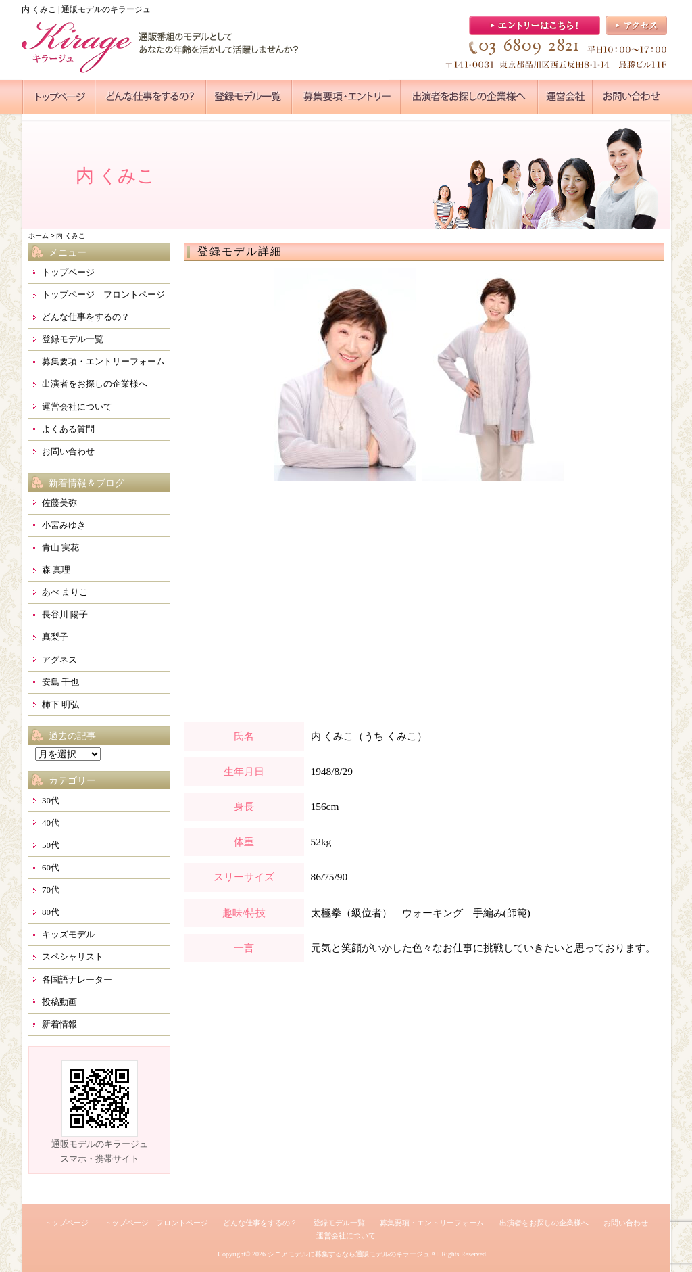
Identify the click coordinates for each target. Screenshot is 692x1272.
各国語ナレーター (77, 979)
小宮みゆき (64, 525)
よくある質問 (68, 429)
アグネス (59, 660)
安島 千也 (60, 682)
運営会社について (77, 407)
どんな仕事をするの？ (86, 317)
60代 (50, 867)
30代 (50, 800)
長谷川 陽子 (65, 614)
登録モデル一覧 (72, 339)
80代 (50, 912)
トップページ (68, 272)
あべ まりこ (65, 592)
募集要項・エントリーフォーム (103, 361)
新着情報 (59, 1024)
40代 (50, 823)
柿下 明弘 (60, 704)
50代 (50, 845)
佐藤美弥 (59, 503)
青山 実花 (60, 547)
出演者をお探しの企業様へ (94, 384)
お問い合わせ (68, 451)
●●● (59, 97)
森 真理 (56, 570)
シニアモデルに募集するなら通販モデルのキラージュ (349, 1254)
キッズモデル (68, 934)
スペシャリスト (72, 956)
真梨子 (55, 637)
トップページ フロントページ (103, 294)
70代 (50, 890)
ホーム (38, 235)
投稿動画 (59, 1002)
